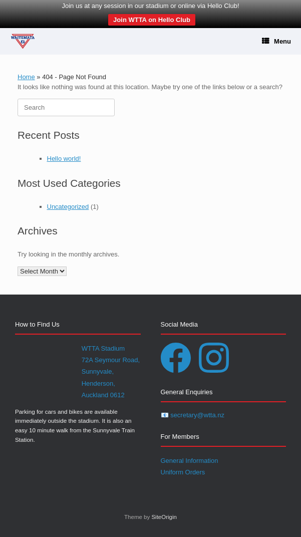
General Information (189, 460)
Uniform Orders (183, 472)
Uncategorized (68, 206)
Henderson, (98, 383)
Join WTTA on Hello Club (151, 20)
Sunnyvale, (98, 371)
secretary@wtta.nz (197, 415)
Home (26, 77)
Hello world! (64, 158)
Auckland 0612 (103, 395)
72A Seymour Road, (111, 360)
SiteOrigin (164, 517)
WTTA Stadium (103, 348)
